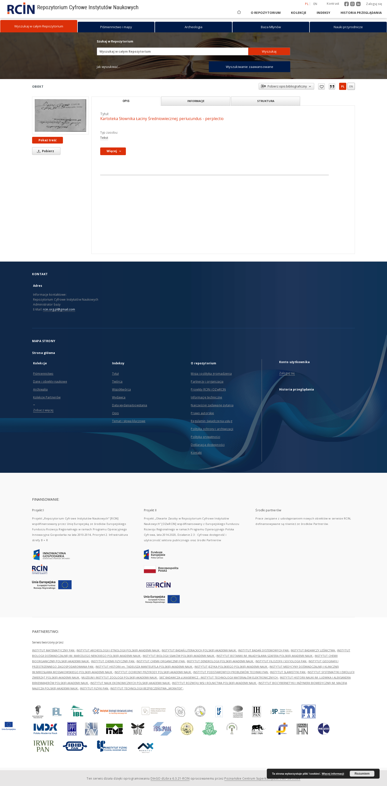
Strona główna (43, 353)
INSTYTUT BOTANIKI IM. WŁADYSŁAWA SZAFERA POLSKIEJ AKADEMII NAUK (264, 656)
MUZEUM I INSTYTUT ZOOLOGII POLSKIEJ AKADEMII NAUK (119, 677)
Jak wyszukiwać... (108, 67)
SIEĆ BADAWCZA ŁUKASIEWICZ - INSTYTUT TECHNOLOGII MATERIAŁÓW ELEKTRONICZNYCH (218, 677)
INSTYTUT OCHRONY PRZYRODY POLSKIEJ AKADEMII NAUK (153, 672)
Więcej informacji (333, 773)
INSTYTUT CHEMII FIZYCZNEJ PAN (113, 661)
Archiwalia (40, 389)
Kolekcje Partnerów (46, 397)
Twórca (117, 381)
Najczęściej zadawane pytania (212, 405)
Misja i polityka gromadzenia (211, 374)
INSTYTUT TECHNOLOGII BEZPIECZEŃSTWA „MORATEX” (146, 688)
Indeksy (323, 13)
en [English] (315, 3)
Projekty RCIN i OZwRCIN (208, 389)
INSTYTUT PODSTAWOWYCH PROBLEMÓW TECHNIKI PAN (231, 672)
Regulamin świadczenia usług (211, 421)
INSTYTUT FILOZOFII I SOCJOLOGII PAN (281, 661)
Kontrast (333, 3)
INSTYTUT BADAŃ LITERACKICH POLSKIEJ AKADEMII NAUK (199, 650)
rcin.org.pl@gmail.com (59, 309)
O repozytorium (266, 13)
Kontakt (196, 453)
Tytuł (115, 374)
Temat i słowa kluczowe (129, 421)
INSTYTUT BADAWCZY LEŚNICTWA (313, 650)
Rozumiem (362, 773)
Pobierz (44, 151)
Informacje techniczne (206, 397)
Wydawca (119, 397)
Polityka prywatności (205, 437)
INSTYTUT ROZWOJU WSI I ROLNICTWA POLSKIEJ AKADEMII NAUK (214, 683)
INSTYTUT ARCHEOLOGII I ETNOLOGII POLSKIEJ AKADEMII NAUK (118, 650)
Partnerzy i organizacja (207, 381)
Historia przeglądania (361, 13)
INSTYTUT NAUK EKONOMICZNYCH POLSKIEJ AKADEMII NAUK (130, 683)
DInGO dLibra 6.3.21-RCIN (170, 778)
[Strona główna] (239, 12)
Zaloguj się (374, 4)
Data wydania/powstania (129, 405)
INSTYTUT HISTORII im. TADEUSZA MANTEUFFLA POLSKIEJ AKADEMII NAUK (144, 666)
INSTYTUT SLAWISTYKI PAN (288, 672)
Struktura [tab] (265, 101)
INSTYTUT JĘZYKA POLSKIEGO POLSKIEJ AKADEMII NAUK (231, 666)
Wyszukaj (269, 51)
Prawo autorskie (202, 413)
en (351, 86)
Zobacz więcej (43, 410)
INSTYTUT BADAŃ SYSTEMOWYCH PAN (263, 650)
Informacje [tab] (195, 101)
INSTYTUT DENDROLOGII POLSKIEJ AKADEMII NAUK (220, 661)
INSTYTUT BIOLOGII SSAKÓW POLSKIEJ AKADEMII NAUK (179, 656)
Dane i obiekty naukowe (50, 381)
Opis (115, 413)
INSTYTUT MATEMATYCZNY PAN (53, 650)
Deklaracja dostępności (208, 445)
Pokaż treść (48, 140)
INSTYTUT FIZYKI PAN (94, 688)
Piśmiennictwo (43, 374)
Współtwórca (121, 389)
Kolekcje (298, 13)
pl (342, 86)
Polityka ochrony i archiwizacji (212, 429)
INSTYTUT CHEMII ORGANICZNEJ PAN (160, 661)
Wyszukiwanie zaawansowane (249, 66)
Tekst (104, 138)
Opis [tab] (126, 101)
